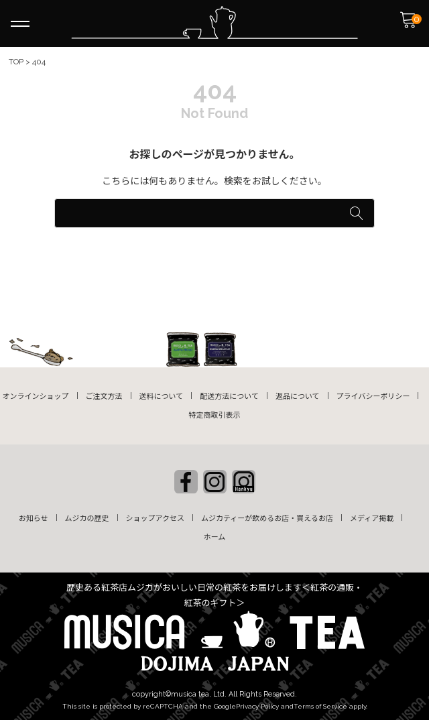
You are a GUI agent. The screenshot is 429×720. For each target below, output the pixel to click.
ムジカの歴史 (87, 518)
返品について (297, 396)
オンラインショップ (36, 396)
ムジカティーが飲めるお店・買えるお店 (267, 518)
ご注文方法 (104, 396)
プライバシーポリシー (373, 396)
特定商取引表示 (215, 415)
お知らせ (33, 518)
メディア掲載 (371, 518)
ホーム (215, 537)
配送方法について (229, 396)
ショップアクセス (155, 518)
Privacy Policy (257, 706)
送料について (161, 396)
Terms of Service (320, 706)
